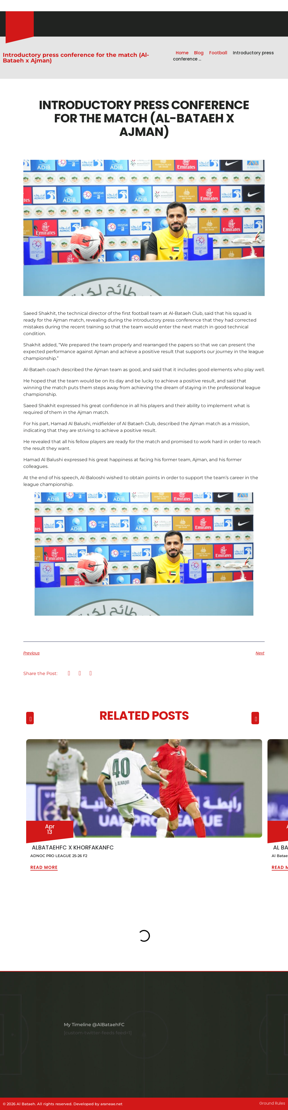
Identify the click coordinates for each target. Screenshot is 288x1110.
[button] (69, 673)
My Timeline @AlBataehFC (94, 1024)
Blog (199, 53)
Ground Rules (272, 1103)
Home (182, 53)
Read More (44, 867)
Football (218, 53)
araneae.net (111, 1104)
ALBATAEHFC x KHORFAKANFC (73, 847)
